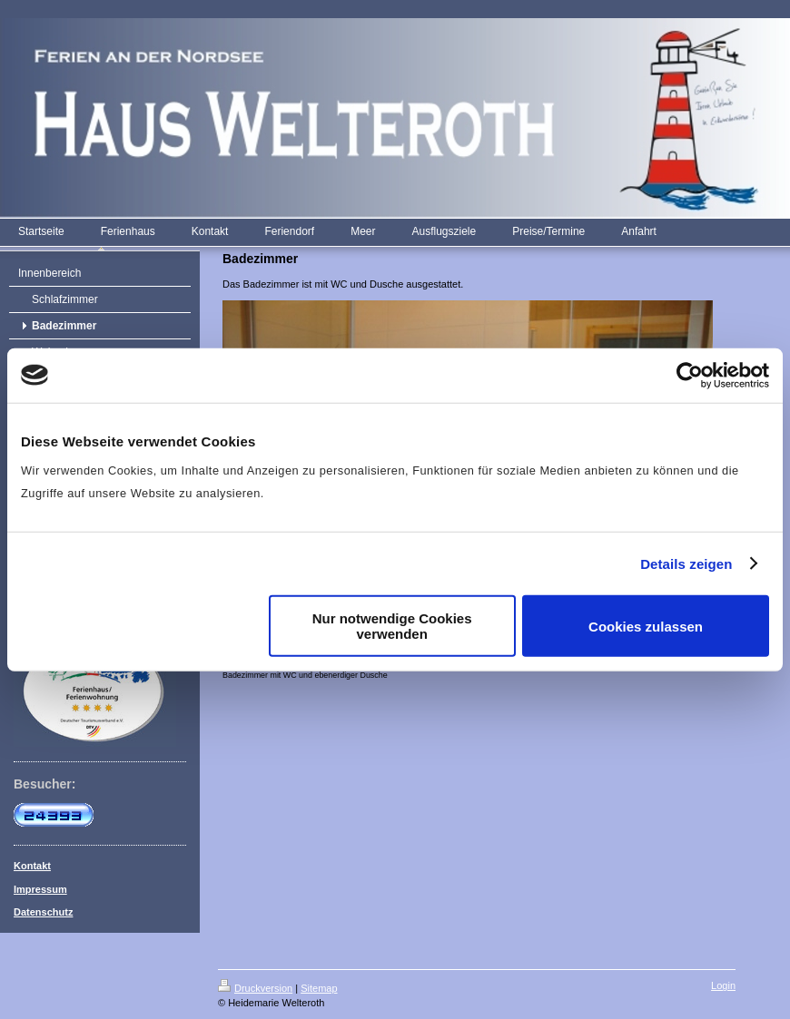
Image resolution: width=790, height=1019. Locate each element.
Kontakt (32, 865)
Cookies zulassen (645, 625)
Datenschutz (43, 911)
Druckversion (255, 988)
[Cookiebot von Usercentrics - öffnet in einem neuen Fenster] (689, 374)
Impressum (40, 889)
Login (723, 985)
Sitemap (319, 988)
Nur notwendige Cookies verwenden (392, 626)
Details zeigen (686, 563)
